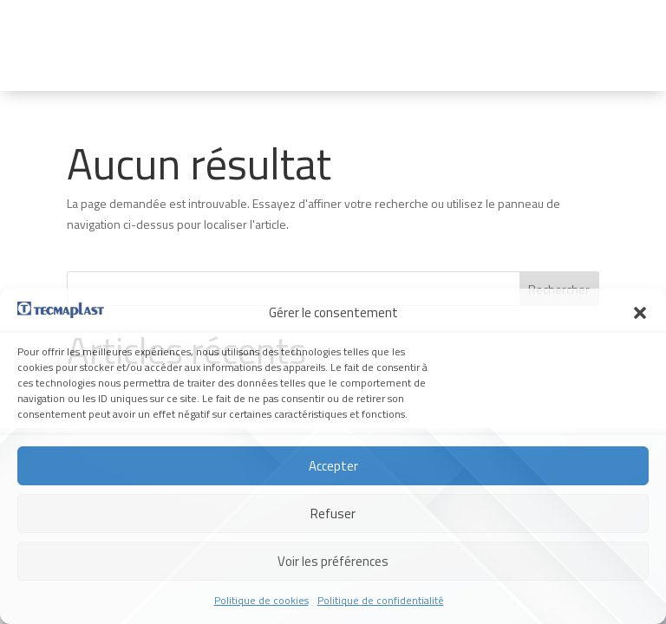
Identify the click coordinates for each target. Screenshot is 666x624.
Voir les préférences (333, 561)
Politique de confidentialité (380, 600)
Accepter (333, 466)
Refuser (333, 513)
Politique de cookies (261, 600)
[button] (640, 313)
